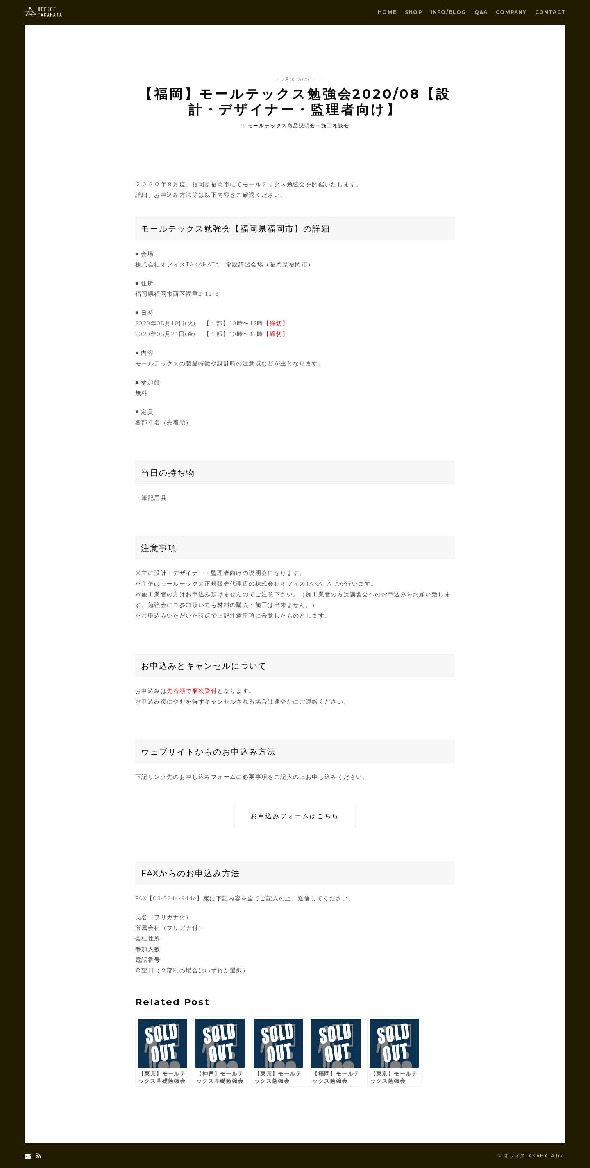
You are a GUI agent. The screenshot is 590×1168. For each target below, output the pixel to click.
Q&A (481, 12)
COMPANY (511, 12)
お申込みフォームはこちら (295, 815)
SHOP (413, 12)
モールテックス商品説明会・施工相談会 (298, 125)
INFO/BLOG (448, 12)
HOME (387, 12)
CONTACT (550, 12)
